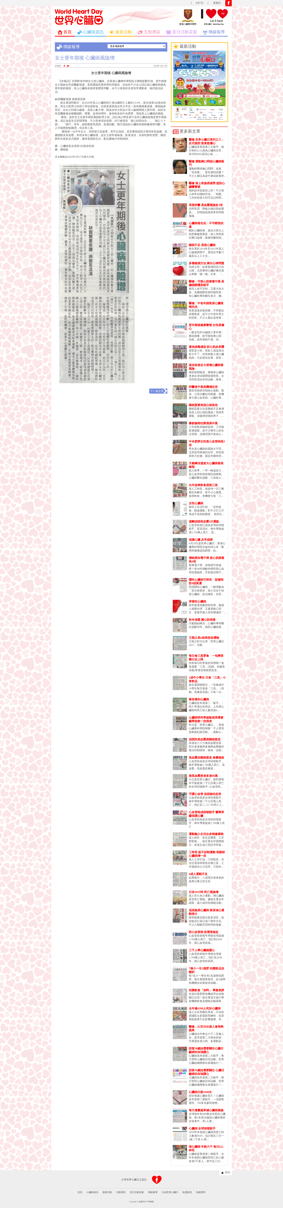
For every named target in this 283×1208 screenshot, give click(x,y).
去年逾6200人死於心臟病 (205, 1008)
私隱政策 (187, 1192)
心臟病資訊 (92, 1192)
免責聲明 (200, 1192)
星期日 (217, 3)
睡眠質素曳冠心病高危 (203, 405)
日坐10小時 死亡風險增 (203, 892)
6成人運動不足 (198, 873)
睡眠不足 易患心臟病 (202, 245)
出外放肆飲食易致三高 (203, 485)
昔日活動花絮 (137, 1192)
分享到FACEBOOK (157, 1180)
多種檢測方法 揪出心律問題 (206, 263)
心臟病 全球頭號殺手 (202, 1128)
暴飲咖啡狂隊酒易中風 (203, 423)
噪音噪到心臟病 (199, 699)
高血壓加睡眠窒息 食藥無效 (206, 757)
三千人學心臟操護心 (202, 950)
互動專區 (121, 1192)
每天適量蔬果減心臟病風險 (206, 1110)
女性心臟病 (196, 503)
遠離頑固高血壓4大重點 (204, 521)
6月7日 (199, 3)
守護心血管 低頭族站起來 (205, 793)
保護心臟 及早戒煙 (201, 539)
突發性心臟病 (197, 601)
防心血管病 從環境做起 (203, 932)
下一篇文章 (157, 391)
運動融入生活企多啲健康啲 (206, 833)
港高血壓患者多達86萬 (203, 775)
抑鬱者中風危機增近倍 (203, 386)
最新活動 (107, 1192)
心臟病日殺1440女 (200, 1092)
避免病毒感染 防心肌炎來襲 (206, 346)
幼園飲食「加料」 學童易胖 (206, 990)
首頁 (80, 1192)
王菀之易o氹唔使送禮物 (204, 637)
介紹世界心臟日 (170, 1192)
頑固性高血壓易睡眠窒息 (205, 739)
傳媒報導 (153, 1192)
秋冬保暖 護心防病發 (202, 619)
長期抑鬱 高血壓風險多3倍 (206, 205)
